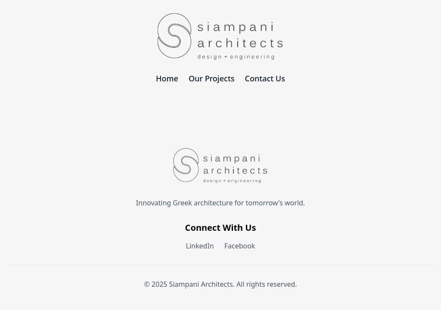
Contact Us (265, 78)
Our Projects (212, 78)
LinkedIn (200, 246)
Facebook (239, 246)
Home (167, 78)
